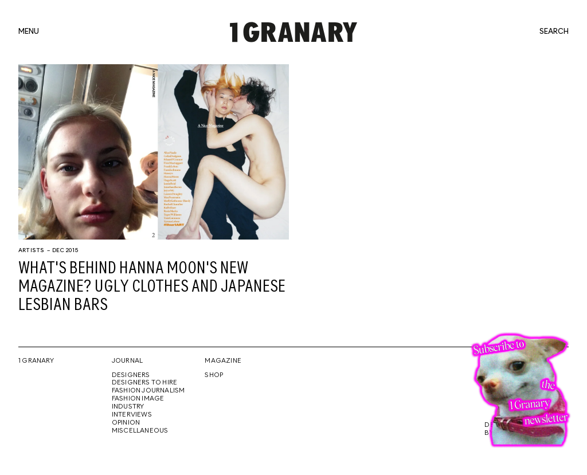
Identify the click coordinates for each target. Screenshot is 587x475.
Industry (128, 406)
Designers (131, 375)
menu (28, 32)
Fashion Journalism (148, 390)
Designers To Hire (145, 382)
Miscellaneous (140, 430)
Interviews (132, 414)
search (554, 32)
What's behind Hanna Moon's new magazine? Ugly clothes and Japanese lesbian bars (151, 287)
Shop (214, 375)
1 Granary (36, 361)
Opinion (126, 422)
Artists (31, 250)
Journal (127, 361)
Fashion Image (138, 398)
